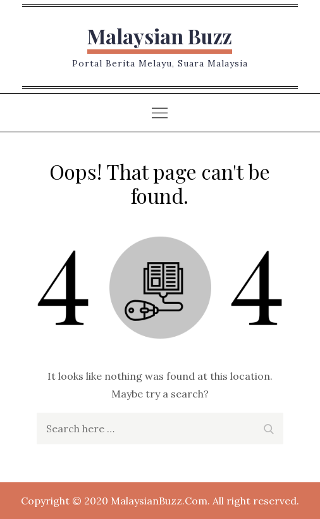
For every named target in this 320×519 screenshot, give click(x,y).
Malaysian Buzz (159, 35)
